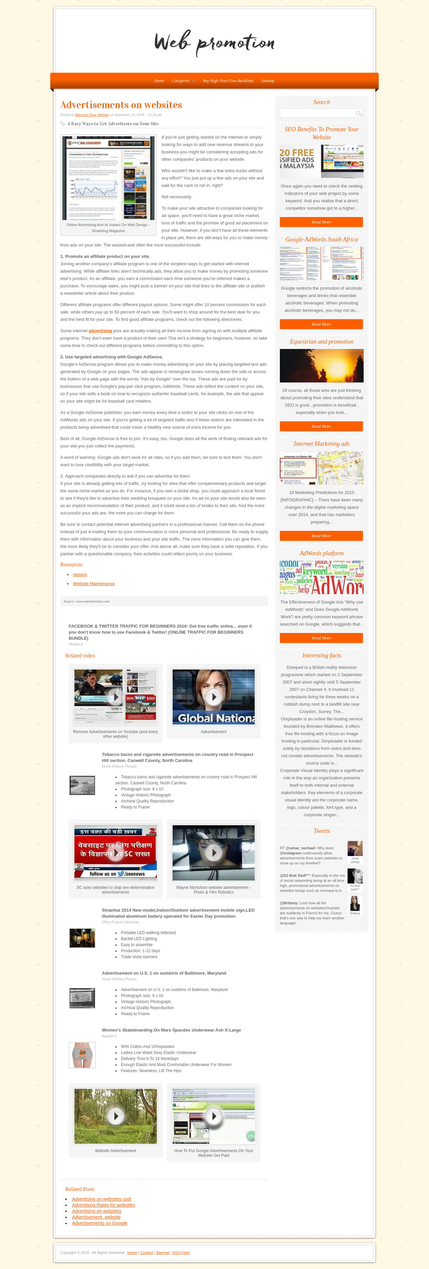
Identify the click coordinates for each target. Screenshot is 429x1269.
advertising (100, 330)
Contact (146, 1253)
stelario (80, 574)
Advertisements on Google (99, 1223)
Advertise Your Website (92, 115)
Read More (321, 221)
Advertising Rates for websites (103, 1205)
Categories (182, 82)
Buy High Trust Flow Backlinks (228, 80)
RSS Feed (181, 1253)
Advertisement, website (96, 1217)
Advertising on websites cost (101, 1199)
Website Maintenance (94, 583)
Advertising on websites (96, 1211)
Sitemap (267, 80)
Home (132, 1253)
